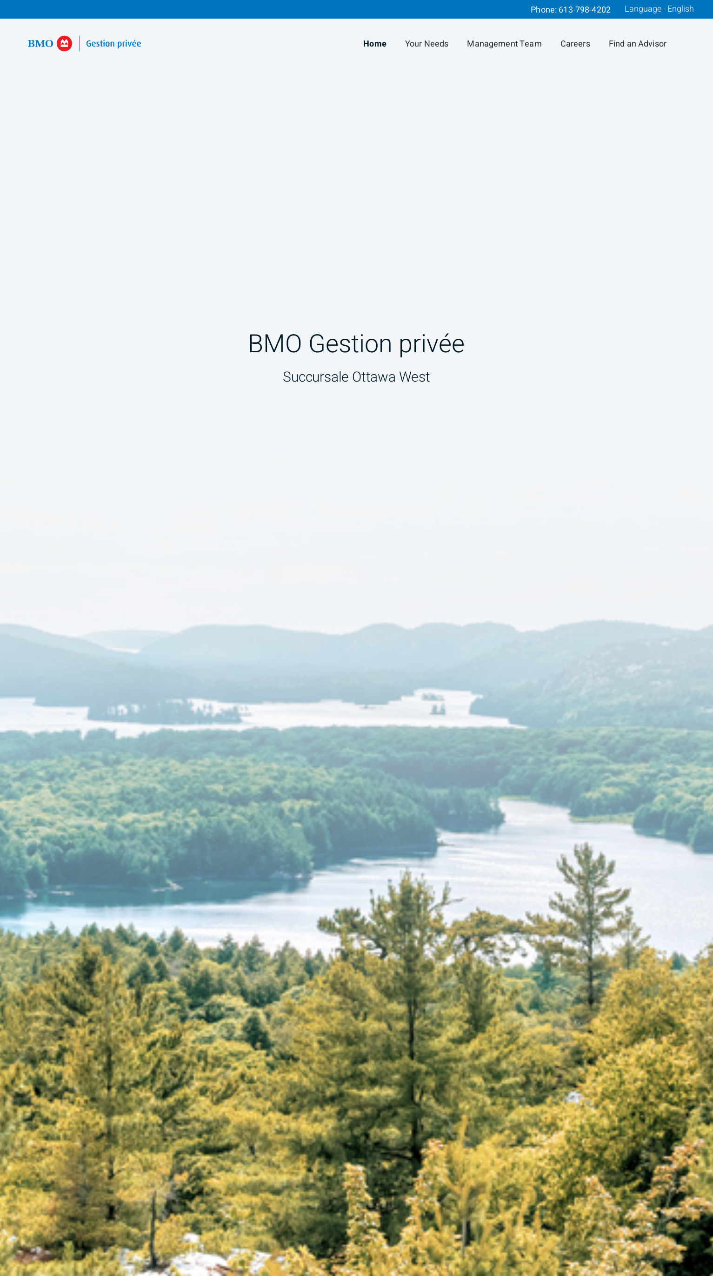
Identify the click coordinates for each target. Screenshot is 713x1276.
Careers (575, 44)
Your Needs (427, 44)
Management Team (504, 44)
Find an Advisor (637, 44)
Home (374, 44)
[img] (356, 638)
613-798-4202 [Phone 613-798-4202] (585, 10)
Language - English (659, 9)
